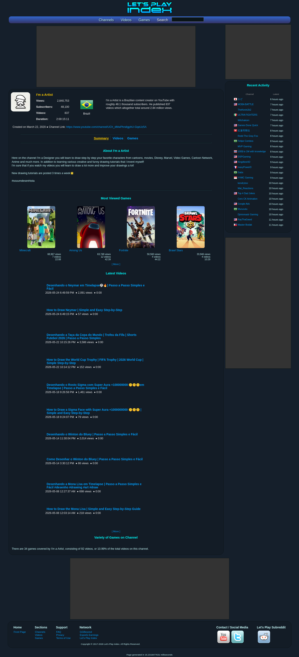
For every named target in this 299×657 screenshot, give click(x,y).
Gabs (240, 172)
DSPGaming (244, 156)
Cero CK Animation (248, 198)
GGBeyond (86, 632)
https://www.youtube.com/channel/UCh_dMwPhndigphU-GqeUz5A (106, 126)
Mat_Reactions (245, 188)
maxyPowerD (245, 167)
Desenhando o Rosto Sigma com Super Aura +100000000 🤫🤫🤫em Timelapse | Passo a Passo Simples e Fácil (95, 386)
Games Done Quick (248, 125)
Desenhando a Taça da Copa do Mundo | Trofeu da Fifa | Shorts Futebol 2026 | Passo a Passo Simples (92, 336)
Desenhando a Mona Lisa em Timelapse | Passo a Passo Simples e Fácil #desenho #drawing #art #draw (94, 485)
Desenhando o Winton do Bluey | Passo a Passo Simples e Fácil (92, 434)
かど (240, 99)
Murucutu (242, 209)
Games (132, 138)
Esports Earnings (89, 635)
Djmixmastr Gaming (248, 214)
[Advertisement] (115, 56)
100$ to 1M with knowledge (252, 151)
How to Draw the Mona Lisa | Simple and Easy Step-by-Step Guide (94, 509)
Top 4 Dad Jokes (246, 193)
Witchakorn (243, 120)
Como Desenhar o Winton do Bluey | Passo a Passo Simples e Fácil (95, 459)
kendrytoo (243, 183)
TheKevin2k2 (244, 109)
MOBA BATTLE (246, 104)
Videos (118, 138)
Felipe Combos (245, 141)
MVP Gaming (245, 146)
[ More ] (116, 264)
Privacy (60, 635)
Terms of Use (63, 638)
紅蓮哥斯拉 (244, 130)
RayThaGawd (245, 219)
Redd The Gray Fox (248, 136)
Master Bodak (245, 224)
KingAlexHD (244, 162)
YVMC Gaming (245, 177)
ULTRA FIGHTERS (248, 114)
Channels (40, 632)
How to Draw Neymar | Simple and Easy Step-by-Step (84, 310)
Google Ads (244, 203)
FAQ (58, 632)
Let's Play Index (88, 638)
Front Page (20, 632)
